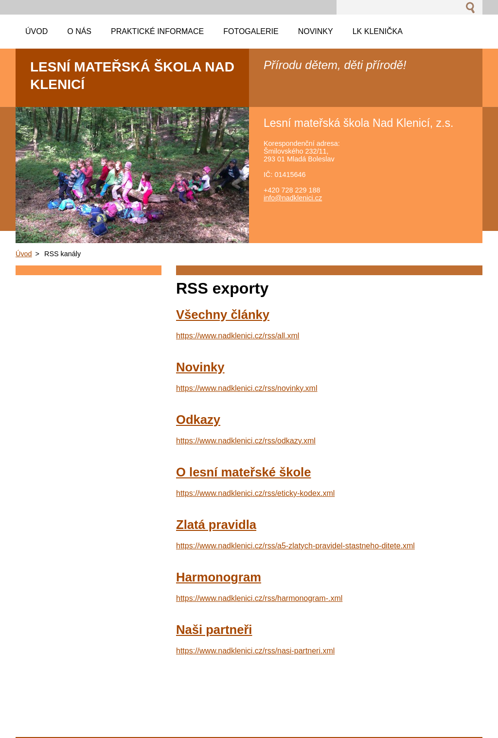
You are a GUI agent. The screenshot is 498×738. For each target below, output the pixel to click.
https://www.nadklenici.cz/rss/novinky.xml (246, 388)
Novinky (200, 367)
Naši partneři (214, 629)
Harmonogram (218, 577)
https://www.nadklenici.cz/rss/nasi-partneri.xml (255, 651)
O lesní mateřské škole (243, 472)
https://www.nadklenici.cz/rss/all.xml (237, 336)
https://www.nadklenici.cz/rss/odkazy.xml (246, 441)
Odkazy (198, 419)
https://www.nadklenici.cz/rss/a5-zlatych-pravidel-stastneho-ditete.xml (295, 546)
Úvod (24, 254)
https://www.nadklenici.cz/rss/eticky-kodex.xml (255, 493)
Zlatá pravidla (216, 524)
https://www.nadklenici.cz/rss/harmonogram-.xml (259, 598)
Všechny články (222, 314)
